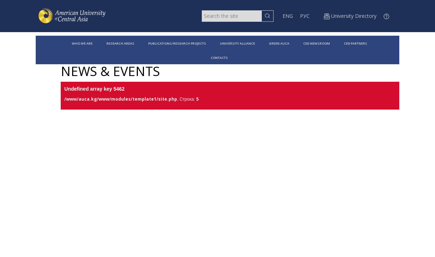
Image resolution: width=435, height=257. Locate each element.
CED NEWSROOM (316, 43)
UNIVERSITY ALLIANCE (237, 43)
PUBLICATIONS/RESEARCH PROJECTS (177, 43)
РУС (305, 15)
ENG (287, 15)
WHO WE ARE (82, 43)
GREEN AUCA (279, 43)
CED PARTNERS (355, 43)
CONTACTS (219, 57)
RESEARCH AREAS (120, 43)
